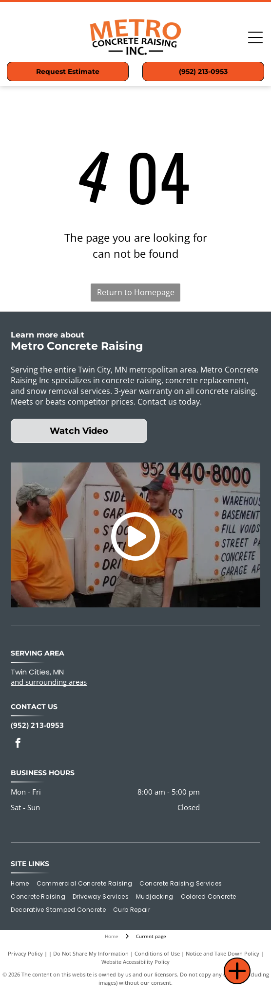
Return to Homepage (135, 292)
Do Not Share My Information (91, 953)
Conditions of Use (157, 953)
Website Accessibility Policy (135, 961)
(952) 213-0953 (37, 725)
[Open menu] (255, 37)
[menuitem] (23, 883)
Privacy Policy (25, 953)
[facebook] (18, 744)
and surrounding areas (49, 682)
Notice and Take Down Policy (222, 953)
